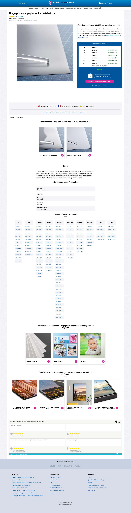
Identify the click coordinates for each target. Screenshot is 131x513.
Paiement (90, 482)
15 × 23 (58, 245)
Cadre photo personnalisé (19, 487)
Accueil (12, 117)
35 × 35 (48, 248)
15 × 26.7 (58, 248)
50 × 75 (18, 242)
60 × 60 (48, 258)
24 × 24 (48, 236)
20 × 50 (58, 264)
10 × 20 (68, 226)
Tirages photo (19, 117)
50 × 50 (48, 254)
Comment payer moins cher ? (76, 112)
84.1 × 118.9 (111, 239)
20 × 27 (58, 254)
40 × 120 (79, 233)
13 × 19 (58, 236)
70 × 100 (39, 267)
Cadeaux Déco (99, 8)
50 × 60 (39, 245)
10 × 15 (18, 226)
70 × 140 (68, 248)
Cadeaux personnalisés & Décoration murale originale (27, 495)
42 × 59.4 (110, 233)
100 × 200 (69, 258)
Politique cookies (54, 485)
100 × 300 (79, 251)
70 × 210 (79, 242)
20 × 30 (18, 230)
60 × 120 (68, 245)
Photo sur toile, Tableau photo (20, 485)
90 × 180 (68, 254)
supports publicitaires (85, 8)
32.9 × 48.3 (59, 286)
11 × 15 (58, 226)
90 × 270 (79, 248)
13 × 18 (39, 226)
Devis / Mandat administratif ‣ (99, 85)
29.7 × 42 (110, 230)
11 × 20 (58, 230)
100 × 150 (19, 261)
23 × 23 (48, 233)
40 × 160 (89, 236)
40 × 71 (99, 226)
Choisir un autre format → (99, 43)
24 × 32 (28, 233)
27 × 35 (58, 273)
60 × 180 (79, 239)
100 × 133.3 (29, 254)
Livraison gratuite (32, 20)
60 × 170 (58, 311)
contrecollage (70, 8)
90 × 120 (28, 251)
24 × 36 (18, 233)
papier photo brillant (110, 35)
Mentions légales (54, 480)
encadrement (59, 8)
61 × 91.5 (19, 248)
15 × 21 (58, 239)
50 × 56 (58, 298)
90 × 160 (99, 236)
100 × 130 (39, 273)
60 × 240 (89, 242)
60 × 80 (28, 245)
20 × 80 (89, 226)
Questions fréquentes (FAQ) (95, 480)
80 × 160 (68, 251)
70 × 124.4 (100, 230)
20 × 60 (79, 226)
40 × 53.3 (28, 239)
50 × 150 (79, 236)
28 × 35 (39, 236)
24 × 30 (39, 233)
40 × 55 (58, 292)
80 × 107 (58, 317)
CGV (51, 482)
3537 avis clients (13, 454)
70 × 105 (18, 251)
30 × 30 (48, 242)
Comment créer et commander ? (97, 487)
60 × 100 (58, 307)
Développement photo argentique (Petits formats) (26, 482)
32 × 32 (48, 245)
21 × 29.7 (110, 226)
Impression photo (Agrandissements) (22, 477)
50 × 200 (89, 239)
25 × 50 (68, 233)
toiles (51, 8)
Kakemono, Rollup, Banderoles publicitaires (24, 493)
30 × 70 (58, 279)
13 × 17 (58, 233)
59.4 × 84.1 (111, 236)
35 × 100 (58, 289)
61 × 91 (39, 261)
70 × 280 (89, 245)
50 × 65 (39, 248)
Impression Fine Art (17, 480)
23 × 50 (58, 270)
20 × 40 (68, 230)
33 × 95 (39, 239)
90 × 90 (48, 267)
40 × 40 (48, 251)
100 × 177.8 (100, 239)
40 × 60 (18, 239)
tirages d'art (43, 8)
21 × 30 (58, 267)
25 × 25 (48, 239)
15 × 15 (48, 226)
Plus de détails (23, 454)
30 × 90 (79, 230)
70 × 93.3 (28, 248)
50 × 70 (39, 254)
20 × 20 (48, 230)
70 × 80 (58, 314)
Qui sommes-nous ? (55, 477)
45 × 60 (28, 242)
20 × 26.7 (58, 251)
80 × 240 (79, 245)
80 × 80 (48, 264)
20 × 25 (39, 230)
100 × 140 (39, 276)
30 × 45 (18, 236)
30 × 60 (68, 236)
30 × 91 (58, 282)
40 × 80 (68, 239)
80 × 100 (39, 270)
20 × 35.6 (58, 261)
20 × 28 (58, 258)
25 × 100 (89, 230)
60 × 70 (58, 304)
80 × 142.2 (100, 233)
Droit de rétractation (55, 487)
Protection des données (56, 490)
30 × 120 (89, 233)
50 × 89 (58, 301)
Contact (90, 477)
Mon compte (91, 490)
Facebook (52, 493)
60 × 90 (18, 245)
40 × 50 (39, 242)
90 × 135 (18, 258)
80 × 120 (18, 254)
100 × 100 (49, 270)
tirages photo (32, 8)
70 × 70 (48, 261)
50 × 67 (39, 251)
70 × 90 (39, 264)
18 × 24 (28, 230)
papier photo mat (82, 37)
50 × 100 (68, 242)
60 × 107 (39, 258)
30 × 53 (58, 276)
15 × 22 (58, 242)
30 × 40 (28, 236)
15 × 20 (28, 226)
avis (20, 16)
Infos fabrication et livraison (95, 485)
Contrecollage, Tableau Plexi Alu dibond (23, 490)
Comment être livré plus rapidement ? (56, 112)
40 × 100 (58, 295)
